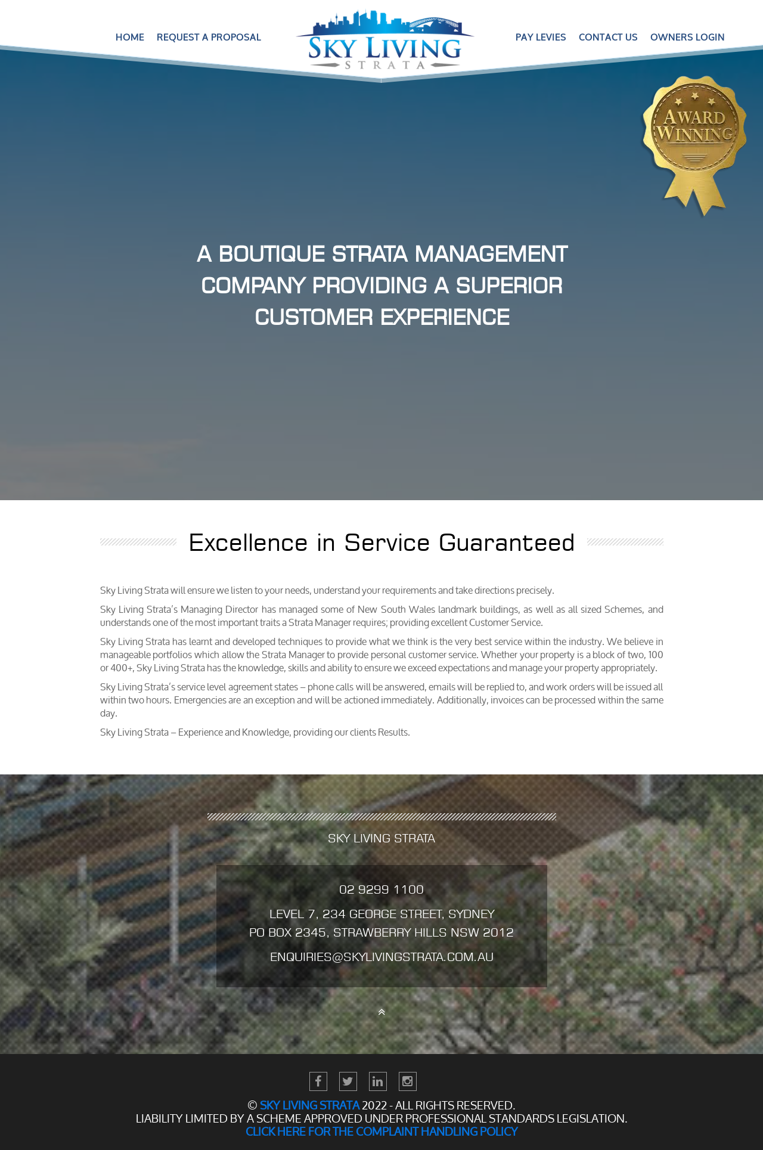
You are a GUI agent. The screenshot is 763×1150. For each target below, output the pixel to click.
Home (130, 37)
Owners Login (687, 37)
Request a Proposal (209, 37)
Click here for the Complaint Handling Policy (382, 1131)
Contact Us (608, 37)
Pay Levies (541, 37)
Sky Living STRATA (309, 1105)
